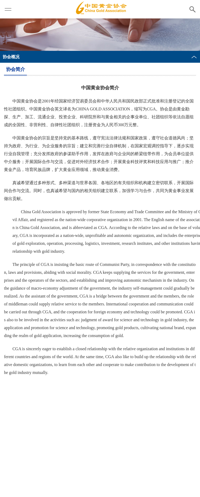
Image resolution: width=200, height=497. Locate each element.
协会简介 (15, 69)
